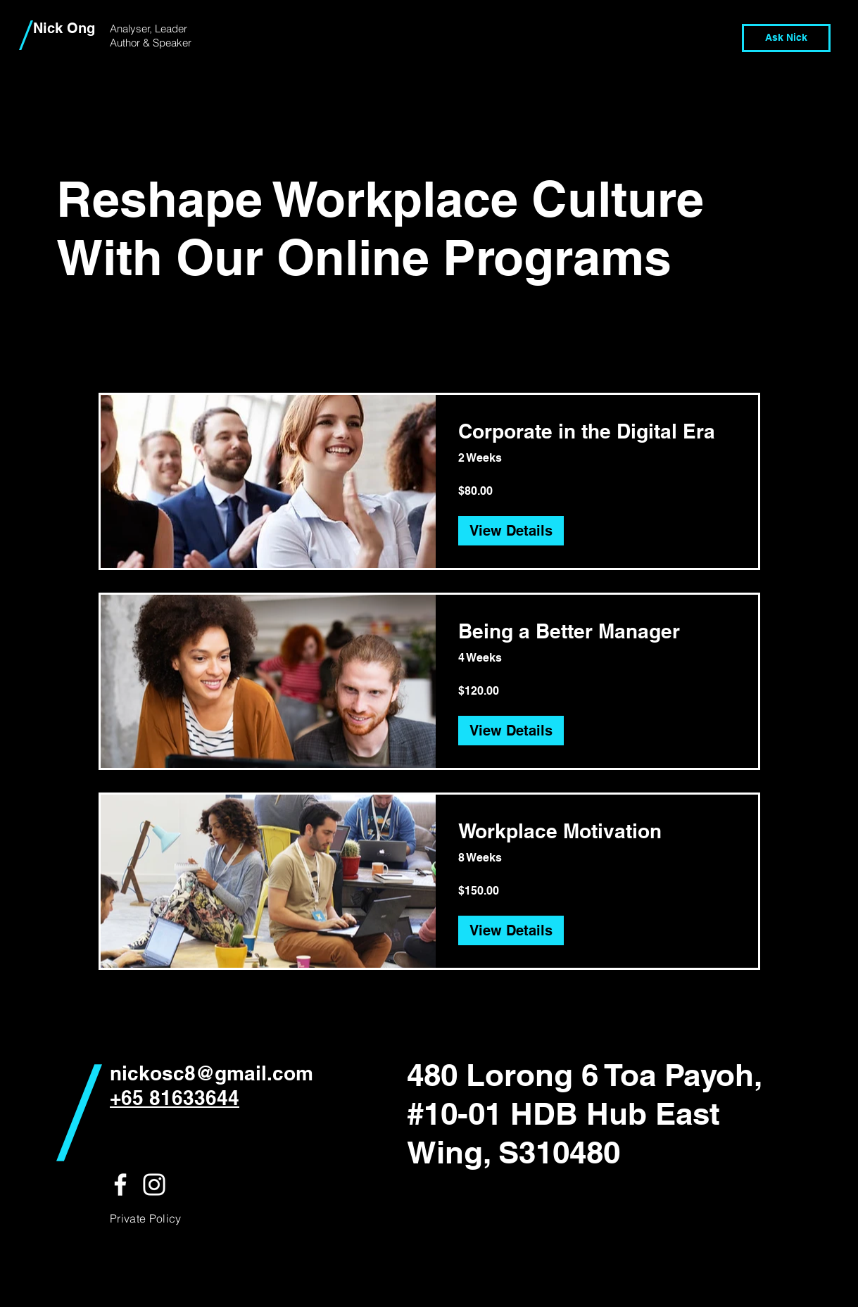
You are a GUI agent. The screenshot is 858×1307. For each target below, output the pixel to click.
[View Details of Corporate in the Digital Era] (511, 530)
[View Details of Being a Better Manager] (511, 730)
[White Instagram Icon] (154, 1184)
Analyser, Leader (148, 28)
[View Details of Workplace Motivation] (511, 930)
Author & (131, 42)
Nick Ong (64, 28)
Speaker (172, 42)
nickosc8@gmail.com (211, 1073)
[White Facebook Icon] (120, 1184)
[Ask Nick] (786, 38)
